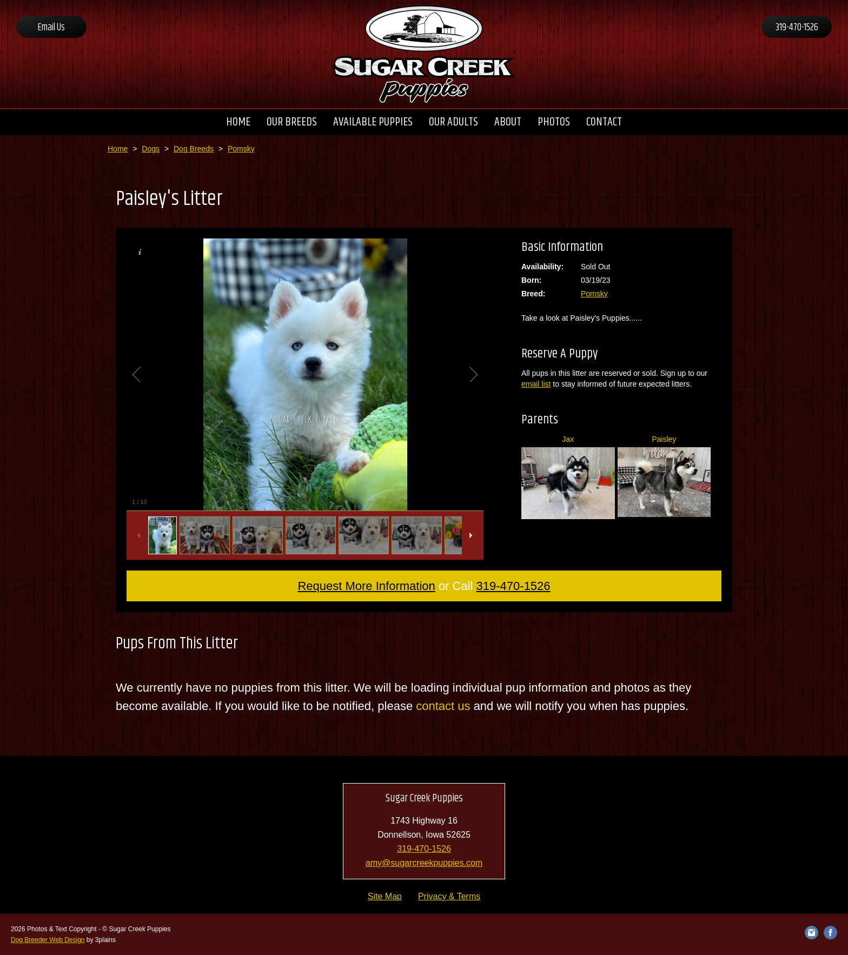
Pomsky (241, 148)
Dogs (151, 148)
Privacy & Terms (449, 896)
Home (118, 148)
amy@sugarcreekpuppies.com (424, 862)
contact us (443, 706)
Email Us (51, 27)
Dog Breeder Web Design (48, 940)
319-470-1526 (797, 27)
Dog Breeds (194, 148)
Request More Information (366, 586)
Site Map (385, 896)
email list (536, 384)
